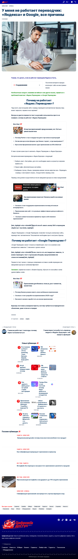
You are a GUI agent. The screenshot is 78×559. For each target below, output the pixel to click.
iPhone (43, 504)
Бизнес (64, 502)
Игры (35, 504)
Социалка (6, 504)
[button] (63, 2)
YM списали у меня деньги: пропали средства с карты (44, 369)
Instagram (16, 507)
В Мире (36, 502)
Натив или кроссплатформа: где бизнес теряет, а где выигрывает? (39, 141)
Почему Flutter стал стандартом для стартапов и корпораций (37, 138)
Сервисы (11, 6)
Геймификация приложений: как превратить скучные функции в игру (43, 489)
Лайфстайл (5, 6)
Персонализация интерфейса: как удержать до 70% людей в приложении (45, 475)
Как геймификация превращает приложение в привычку (39, 447)
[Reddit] (70, 518)
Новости (16, 504)
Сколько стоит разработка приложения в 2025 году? (34, 295)
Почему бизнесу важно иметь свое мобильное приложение (36, 292)
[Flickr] (66, 518)
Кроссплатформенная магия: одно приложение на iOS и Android (38, 145)
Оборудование (53, 504)
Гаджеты (19, 431)
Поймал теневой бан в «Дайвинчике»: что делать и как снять (43, 401)
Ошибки (27, 502)
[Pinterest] (58, 518)
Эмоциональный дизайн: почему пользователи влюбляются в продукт (44, 433)
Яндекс (27, 319)
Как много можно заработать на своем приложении (34, 299)
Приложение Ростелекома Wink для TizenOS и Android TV (25, 401)
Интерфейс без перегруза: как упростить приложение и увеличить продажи (46, 461)
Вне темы (19, 458)
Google (22, 319)
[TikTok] (62, 518)
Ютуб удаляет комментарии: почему (25, 366)
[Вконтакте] (74, 518)
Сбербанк (6, 507)
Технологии (26, 504)
